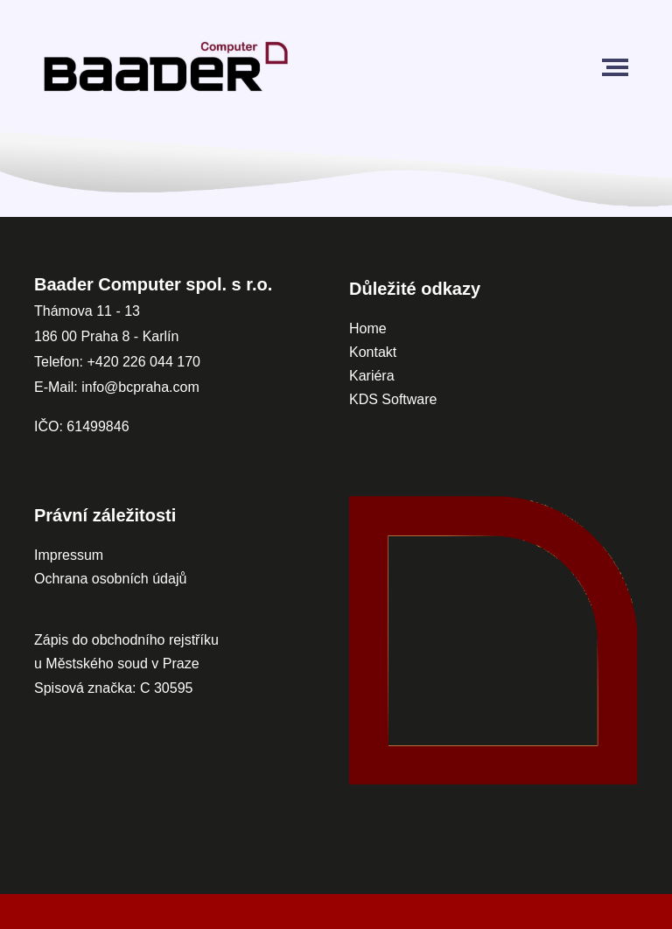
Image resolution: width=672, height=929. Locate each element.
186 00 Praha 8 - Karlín (106, 336)
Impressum (68, 555)
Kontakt (375, 352)
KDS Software (393, 399)
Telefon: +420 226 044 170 (117, 361)
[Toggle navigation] (618, 67)
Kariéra (372, 375)
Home (368, 328)
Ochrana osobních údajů (110, 578)
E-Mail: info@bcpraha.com (117, 387)
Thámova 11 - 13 (87, 311)
